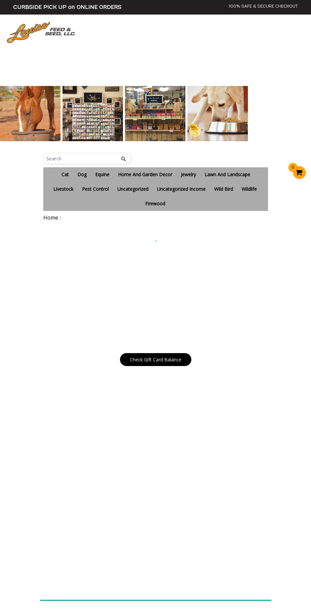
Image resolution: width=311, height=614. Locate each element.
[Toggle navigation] (298, 32)
